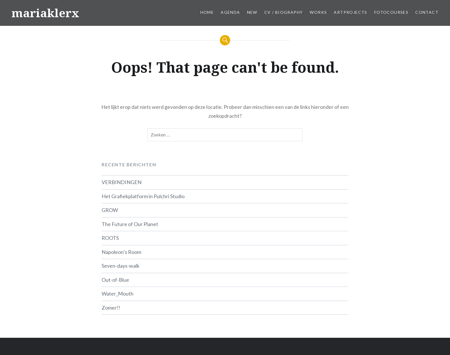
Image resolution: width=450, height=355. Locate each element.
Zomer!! (111, 307)
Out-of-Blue (115, 280)
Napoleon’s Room (121, 252)
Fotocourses (391, 12)
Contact (427, 12)
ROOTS (110, 238)
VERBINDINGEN (121, 182)
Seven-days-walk (120, 266)
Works (318, 12)
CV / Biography (283, 12)
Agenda (230, 12)
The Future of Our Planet (130, 224)
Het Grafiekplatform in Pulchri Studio (143, 196)
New (252, 12)
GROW (110, 210)
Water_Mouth (117, 293)
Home (207, 12)
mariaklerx (45, 13)
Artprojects (350, 12)
